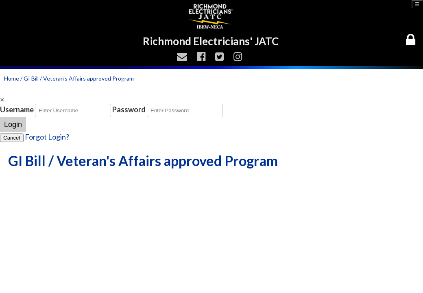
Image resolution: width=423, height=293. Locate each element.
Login (13, 124)
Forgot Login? (47, 136)
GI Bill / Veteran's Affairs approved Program (79, 78)
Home (11, 78)
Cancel (11, 138)
